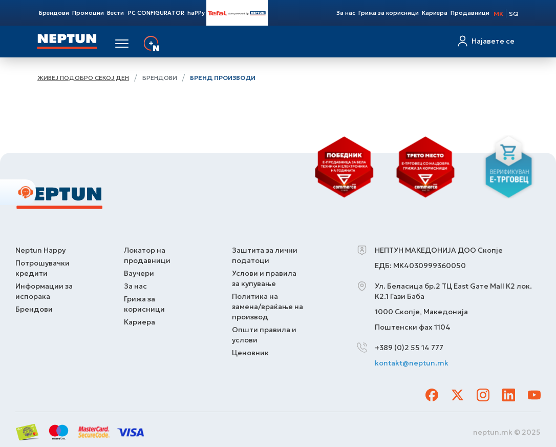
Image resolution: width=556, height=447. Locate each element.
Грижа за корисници (388, 12)
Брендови (54, 12)
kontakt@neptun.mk (411, 363)
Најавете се (493, 41)
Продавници (470, 12)
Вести (115, 12)
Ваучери (139, 273)
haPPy (196, 12)
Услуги (177, 43)
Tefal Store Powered (237, 12)
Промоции (88, 12)
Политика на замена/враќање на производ (267, 306)
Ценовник (250, 352)
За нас (345, 12)
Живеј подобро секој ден (83, 78)
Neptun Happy (40, 250)
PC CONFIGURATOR (156, 12)
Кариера (434, 12)
